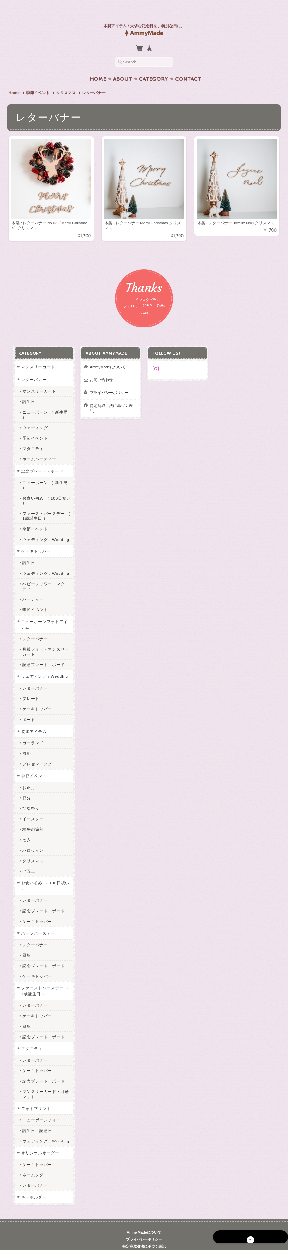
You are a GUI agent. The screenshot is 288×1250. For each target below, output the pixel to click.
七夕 (25, 827)
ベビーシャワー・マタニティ (44, 574)
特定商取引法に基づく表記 (112, 393)
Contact (188, 66)
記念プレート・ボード (41, 459)
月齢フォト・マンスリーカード (44, 639)
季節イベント (38, 80)
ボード (27, 707)
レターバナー (32, 367)
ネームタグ (31, 1163)
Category (153, 66)
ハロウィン (31, 838)
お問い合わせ (100, 367)
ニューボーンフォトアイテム (43, 612)
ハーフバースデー (36, 921)
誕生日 (27, 389)
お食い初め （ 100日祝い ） (45, 488)
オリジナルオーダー (39, 1141)
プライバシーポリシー (108, 380)
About (122, 66)
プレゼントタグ (35, 752)
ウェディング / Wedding (44, 527)
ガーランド (31, 731)
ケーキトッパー (34, 539)
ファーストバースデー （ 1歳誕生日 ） (45, 503)
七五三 (27, 859)
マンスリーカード (36, 355)
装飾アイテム (32, 719)
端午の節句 (31, 817)
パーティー (31, 587)
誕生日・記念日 (35, 1118)
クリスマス (66, 80)
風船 (25, 741)
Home (98, 66)
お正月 (27, 775)
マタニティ (31, 436)
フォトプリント (34, 1096)
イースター (31, 807)
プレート (29, 686)
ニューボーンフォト (40, 1108)
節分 (25, 786)
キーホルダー (32, 1185)
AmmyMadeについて (107, 355)
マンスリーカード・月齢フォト (44, 1081)
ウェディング (33, 416)
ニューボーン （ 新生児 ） (43, 402)
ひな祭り (29, 796)
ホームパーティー (38, 447)
